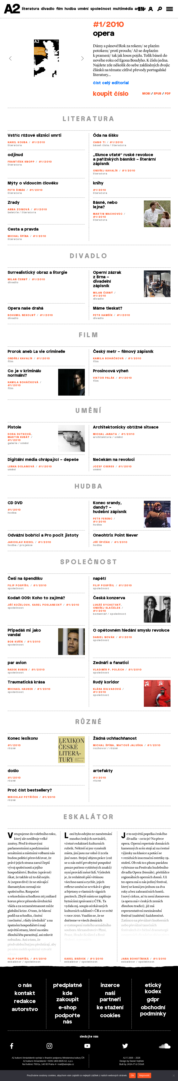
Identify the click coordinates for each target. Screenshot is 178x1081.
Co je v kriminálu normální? (24, 373)
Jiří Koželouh (19, 605)
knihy (98, 183)
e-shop (67, 1007)
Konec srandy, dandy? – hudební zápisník (110, 507)
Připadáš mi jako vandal (24, 632)
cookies (110, 1015)
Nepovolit (144, 1075)
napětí (99, 578)
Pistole (14, 427)
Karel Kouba (18, 142)
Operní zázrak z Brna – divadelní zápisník (107, 279)
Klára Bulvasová (107, 689)
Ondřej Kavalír (105, 170)
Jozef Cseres (103, 466)
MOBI (146, 94)
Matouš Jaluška (129, 745)
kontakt (25, 993)
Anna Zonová (19, 209)
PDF (168, 94)
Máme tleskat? (107, 308)
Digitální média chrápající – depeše (43, 459)
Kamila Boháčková (108, 358)
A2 (11, 9)
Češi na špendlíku (25, 578)
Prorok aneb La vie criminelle (36, 351)
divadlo (47, 9)
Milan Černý (18, 279)
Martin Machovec (108, 214)
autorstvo (25, 1009)
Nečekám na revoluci (114, 459)
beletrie (13, 212)
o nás (25, 985)
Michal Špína (18, 236)
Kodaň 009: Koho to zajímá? (36, 598)
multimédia (123, 9)
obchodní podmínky (153, 1010)
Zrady (14, 202)
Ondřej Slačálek (107, 608)
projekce (26, 545)
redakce (25, 1001)
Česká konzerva (109, 598)
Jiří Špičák (101, 542)
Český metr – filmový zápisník (123, 351)
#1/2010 (108, 24)
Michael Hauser (20, 689)
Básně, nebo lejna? (105, 205)
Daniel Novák (104, 637)
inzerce (110, 985)
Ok (132, 1075)
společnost (100, 9)
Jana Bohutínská (135, 958)
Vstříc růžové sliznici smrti (34, 135)
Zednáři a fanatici (111, 662)
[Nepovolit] (173, 1075)
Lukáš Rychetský (107, 605)
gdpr (153, 999)
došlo (13, 770)
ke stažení (110, 1007)
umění (83, 9)
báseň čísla (101, 145)
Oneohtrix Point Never (115, 535)
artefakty (103, 770)
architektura (102, 437)
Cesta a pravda (23, 229)
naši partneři (110, 996)
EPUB (157, 94)
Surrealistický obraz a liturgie (37, 272)
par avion (17, 662)
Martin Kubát (19, 437)
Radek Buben (17, 669)
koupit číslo (110, 94)
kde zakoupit (67, 996)
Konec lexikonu (23, 738)
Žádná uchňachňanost (115, 738)
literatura (30, 9)
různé (12, 748)
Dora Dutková (19, 434)
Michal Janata (105, 434)
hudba (70, 9)
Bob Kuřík (15, 641)
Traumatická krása (26, 682)
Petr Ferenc (103, 518)
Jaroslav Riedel (21, 542)
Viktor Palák (104, 378)
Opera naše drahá (25, 308)
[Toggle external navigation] (169, 9)
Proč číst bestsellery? (30, 790)
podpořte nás (67, 1018)
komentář (100, 614)
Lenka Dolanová (21, 466)
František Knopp (21, 161)
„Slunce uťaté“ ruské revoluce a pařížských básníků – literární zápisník (124, 159)
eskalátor (15, 962)
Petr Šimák (16, 190)
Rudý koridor (106, 682)
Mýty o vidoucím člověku (33, 183)
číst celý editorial (111, 82)
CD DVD (15, 502)
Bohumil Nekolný (22, 315)
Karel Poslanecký (47, 605)
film (59, 9)
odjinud (15, 154)
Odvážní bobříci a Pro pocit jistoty (43, 535)
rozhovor (100, 748)
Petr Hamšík (103, 315)
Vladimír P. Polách (108, 669)
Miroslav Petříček (23, 797)
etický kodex (153, 988)
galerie (12, 443)
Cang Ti (99, 142)
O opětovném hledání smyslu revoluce (131, 630)
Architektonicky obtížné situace (125, 427)
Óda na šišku (105, 135)
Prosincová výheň (110, 371)
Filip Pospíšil (18, 585)
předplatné (67, 985)
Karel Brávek (75, 958)
